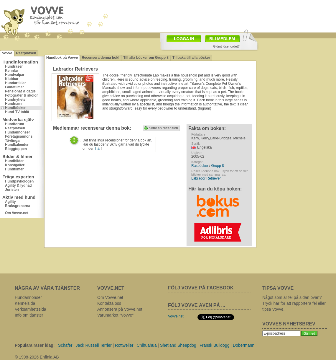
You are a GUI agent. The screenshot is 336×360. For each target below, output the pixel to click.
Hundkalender (17, 145)
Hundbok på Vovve (62, 58)
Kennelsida (25, 303)
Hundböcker (15, 108)
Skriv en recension (163, 128)
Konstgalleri (15, 165)
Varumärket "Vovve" (115, 315)
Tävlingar (13, 141)
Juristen (12, 190)
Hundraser (14, 66)
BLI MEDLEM (222, 38)
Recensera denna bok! (100, 58)
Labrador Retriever (206, 178)
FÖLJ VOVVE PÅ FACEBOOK (200, 287)
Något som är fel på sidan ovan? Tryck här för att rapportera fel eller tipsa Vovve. (294, 303)
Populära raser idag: (35, 345)
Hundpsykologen (19, 181)
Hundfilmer (14, 169)
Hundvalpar (14, 75)
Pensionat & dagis (20, 91)
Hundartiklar (15, 83)
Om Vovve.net (16, 213)
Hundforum (14, 124)
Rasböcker (199, 166)
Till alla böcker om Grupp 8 (146, 58)
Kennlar (11, 71)
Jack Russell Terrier (94, 345)
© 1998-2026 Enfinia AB (37, 357)
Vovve (7, 53)
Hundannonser (17, 132)
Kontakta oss (109, 303)
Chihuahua (147, 345)
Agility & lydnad (18, 185)
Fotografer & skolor (21, 95)
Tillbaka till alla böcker (191, 58)
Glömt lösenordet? (226, 46)
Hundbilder (14, 161)
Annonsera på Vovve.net (119, 309)
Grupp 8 (217, 166)
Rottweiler (124, 345)
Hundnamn (14, 104)
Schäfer (65, 345)
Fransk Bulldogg (214, 345)
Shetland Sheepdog (178, 345)
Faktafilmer (14, 87)
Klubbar (11, 79)
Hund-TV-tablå (17, 112)
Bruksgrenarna (17, 206)
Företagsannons (18, 136)
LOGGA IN (184, 38)
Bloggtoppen (16, 149)
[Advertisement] (296, 78)
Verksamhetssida (30, 309)
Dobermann (243, 345)
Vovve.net (176, 316)
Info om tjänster (29, 315)
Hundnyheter (16, 99)
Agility (10, 202)
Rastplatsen (26, 53)
